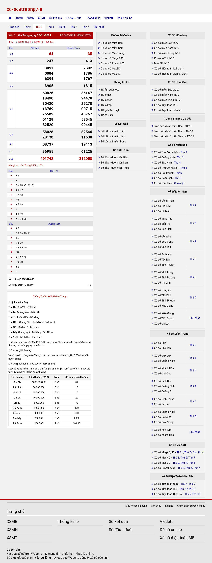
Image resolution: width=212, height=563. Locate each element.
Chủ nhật (99, 27)
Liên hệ (169, 505)
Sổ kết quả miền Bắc (112, 131)
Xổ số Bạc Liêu (163, 229)
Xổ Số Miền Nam (177, 191)
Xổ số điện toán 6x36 (166, 483)
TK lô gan (106, 94)
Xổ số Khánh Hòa (164, 368)
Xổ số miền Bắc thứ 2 (166, 89)
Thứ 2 (27, 27)
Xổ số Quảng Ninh (164, 157)
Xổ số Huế (160, 342)
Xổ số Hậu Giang (163, 305)
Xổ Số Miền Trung (177, 333)
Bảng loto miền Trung (19, 165)
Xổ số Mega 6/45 (164, 452)
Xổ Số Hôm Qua (177, 82)
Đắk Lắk (35, 48)
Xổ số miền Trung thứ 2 (167, 99)
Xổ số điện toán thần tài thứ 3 (171, 73)
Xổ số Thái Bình (163, 183)
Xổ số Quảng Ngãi (164, 411)
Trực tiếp (14, 27)
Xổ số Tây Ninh (162, 259)
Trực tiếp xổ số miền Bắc (168, 126)
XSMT (41, 18)
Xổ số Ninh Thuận (164, 399)
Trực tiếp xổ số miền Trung (169, 136)
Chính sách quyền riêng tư (191, 505)
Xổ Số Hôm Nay (177, 35)
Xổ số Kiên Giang (164, 313)
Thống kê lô (93, 18)
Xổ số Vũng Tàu (163, 218)
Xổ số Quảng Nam (164, 360)
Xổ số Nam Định (163, 178)
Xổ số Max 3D (162, 462)
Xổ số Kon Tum (162, 429)
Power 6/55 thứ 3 (164, 58)
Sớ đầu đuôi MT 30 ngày (20, 285)
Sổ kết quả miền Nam (113, 136)
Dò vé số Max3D (110, 68)
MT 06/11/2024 (84, 35)
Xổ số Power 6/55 (165, 467)
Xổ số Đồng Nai (163, 236)
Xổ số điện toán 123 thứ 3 (169, 68)
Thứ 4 (50, 27)
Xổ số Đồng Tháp (164, 200)
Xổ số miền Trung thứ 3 (167, 53)
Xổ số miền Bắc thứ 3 (166, 42)
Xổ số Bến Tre (162, 223)
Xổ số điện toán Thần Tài (168, 494)
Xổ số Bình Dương (164, 277)
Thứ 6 (74, 27)
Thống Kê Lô (121, 82)
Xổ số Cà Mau (162, 211)
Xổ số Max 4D (162, 457)
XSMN (30, 18)
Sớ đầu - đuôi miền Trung (115, 167)
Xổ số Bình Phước (164, 300)
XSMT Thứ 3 (24, 42)
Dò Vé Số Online (121, 35)
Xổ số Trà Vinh (162, 282)
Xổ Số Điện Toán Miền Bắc (178, 476)
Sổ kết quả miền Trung (113, 141)
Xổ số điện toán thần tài (167, 110)
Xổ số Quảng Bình (164, 386)
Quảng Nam (73, 48)
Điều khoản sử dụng (136, 505)
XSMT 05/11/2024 (43, 42)
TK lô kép (106, 105)
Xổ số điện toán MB (177, 537)
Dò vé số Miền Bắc (112, 42)
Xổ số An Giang (163, 254)
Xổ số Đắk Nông (163, 422)
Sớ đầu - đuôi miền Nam (115, 162)
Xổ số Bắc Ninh (163, 162)
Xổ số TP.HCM (162, 205)
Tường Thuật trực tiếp (177, 118)
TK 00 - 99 (107, 115)
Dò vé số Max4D (110, 73)
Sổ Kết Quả (121, 123)
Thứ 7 (85, 27)
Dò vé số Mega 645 (112, 58)
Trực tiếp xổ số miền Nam (168, 131)
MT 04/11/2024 (67, 35)
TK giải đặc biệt (110, 110)
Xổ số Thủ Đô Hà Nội (166, 152)
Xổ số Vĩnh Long (163, 272)
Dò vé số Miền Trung (112, 53)
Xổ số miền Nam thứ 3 (167, 48)
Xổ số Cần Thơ (162, 246)
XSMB (19, 18)
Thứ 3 (39, 27)
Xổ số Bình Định (163, 381)
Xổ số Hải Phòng (164, 172)
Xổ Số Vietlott (177, 445)
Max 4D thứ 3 (162, 63)
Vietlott (108, 18)
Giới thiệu (156, 505)
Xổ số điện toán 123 (165, 105)
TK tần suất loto (110, 89)
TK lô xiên (106, 99)
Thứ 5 (62, 27)
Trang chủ (16, 511)
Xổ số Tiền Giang (163, 318)
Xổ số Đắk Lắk (162, 355)
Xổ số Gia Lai (161, 404)
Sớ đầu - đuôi (74, 18)
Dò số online (124, 18)
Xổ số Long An (162, 290)
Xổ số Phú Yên (162, 348)
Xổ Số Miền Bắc (177, 144)
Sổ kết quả (55, 18)
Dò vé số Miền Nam (112, 48)
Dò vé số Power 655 (113, 63)
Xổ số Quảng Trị (163, 391)
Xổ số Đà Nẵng (162, 373)
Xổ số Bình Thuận (164, 264)
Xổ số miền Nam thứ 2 (167, 94)
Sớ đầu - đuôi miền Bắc (114, 157)
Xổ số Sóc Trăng (163, 241)
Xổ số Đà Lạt (161, 323)
